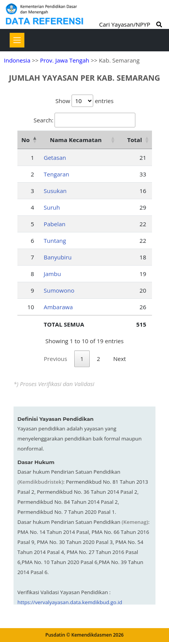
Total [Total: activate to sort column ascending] (134, 140)
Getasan (55, 157)
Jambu (52, 274)
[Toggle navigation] (17, 40)
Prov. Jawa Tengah (64, 60)
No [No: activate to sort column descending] (25, 140)
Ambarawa (58, 307)
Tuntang (55, 240)
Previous (55, 359)
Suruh (52, 207)
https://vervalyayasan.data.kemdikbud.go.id (69, 602)
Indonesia (17, 60)
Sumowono (59, 290)
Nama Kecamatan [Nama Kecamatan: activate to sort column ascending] (76, 140)
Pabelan (54, 224)
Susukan (55, 191)
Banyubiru (58, 257)
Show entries (84, 101)
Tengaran (56, 174)
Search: (84, 120)
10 (30, 307)
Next (119, 359)
